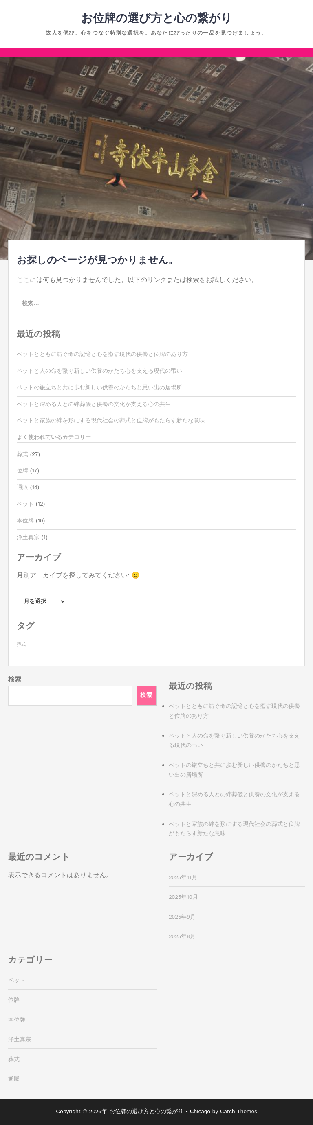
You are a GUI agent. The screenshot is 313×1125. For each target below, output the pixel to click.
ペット (25, 504)
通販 (22, 487)
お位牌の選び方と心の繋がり (156, 19)
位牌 (22, 471)
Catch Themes (238, 1112)
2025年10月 (183, 897)
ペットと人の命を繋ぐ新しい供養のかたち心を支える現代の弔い (99, 371)
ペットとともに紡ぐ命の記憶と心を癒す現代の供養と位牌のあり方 (102, 354)
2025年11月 (183, 878)
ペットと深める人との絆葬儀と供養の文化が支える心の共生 (94, 404)
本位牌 (25, 521)
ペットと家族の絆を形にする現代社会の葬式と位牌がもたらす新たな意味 (111, 421)
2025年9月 (182, 917)
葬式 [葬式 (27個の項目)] (21, 644)
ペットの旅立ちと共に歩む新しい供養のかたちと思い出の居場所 (99, 388)
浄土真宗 (28, 537)
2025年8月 (182, 937)
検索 (14, 679)
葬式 (22, 454)
